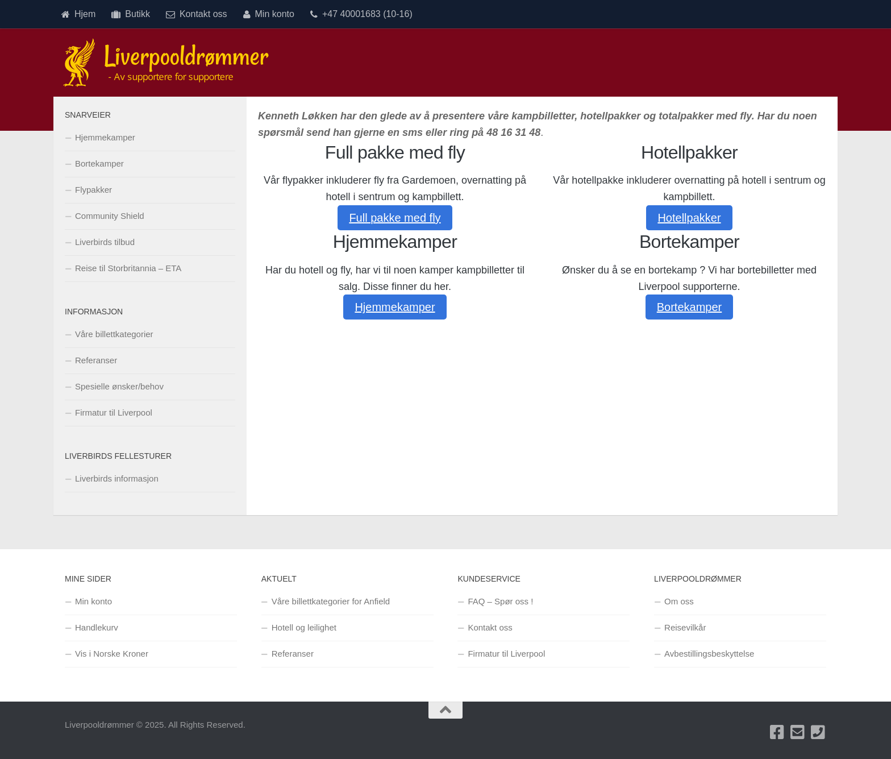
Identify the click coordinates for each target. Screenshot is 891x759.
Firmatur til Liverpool (113, 412)
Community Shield (109, 216)
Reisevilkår (685, 627)
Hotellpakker (689, 217)
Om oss (679, 601)
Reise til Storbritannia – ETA (128, 268)
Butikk (130, 14)
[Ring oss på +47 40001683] (818, 732)
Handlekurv (96, 627)
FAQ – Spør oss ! (500, 601)
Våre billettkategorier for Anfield (331, 601)
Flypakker (93, 189)
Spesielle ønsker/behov (119, 386)
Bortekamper (689, 307)
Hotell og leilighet (304, 627)
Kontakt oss (196, 14)
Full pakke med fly (394, 217)
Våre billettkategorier (114, 334)
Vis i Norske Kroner (111, 653)
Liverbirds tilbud (105, 242)
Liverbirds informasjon (117, 478)
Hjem (78, 14)
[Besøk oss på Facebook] (777, 732)
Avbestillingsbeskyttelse (709, 653)
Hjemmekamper (395, 307)
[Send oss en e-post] (798, 732)
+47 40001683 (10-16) (361, 14)
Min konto (268, 14)
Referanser (96, 360)
